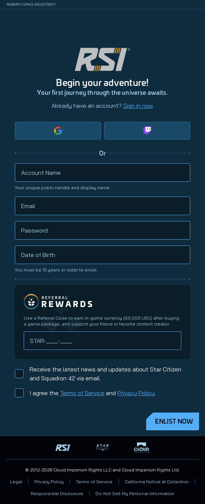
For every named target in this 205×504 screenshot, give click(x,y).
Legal (16, 481)
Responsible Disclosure (57, 493)
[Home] (196, 18)
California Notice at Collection (157, 481)
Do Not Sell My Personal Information (134, 493)
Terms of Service (82, 393)
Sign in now (138, 105)
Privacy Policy (136, 393)
